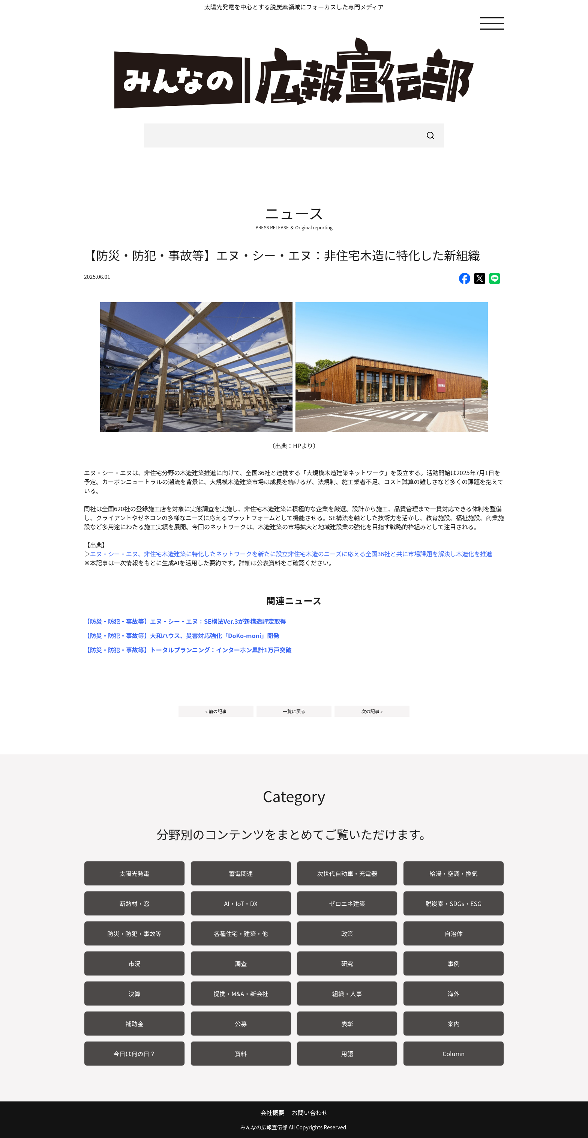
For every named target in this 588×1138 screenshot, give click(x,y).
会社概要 (272, 1112)
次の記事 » (372, 711)
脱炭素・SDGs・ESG (454, 903)
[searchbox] (294, 135)
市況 (134, 963)
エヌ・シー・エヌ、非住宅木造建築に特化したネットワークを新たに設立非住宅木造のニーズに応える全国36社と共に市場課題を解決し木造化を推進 (291, 553)
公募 (241, 1023)
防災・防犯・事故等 (134, 933)
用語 (347, 1053)
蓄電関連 (241, 873)
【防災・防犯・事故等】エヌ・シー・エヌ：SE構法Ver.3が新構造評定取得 (185, 621)
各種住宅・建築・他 (241, 933)
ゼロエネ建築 (347, 903)
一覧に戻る (294, 711)
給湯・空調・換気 (454, 873)
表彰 (347, 1023)
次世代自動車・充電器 (347, 873)
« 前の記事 (216, 711)
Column (453, 1053)
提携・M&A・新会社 (240, 993)
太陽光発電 (134, 873)
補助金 (134, 1023)
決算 (134, 993)
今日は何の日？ (134, 1053)
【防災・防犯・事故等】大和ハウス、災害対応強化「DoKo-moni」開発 (181, 635)
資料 (241, 1053)
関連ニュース (294, 600)
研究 (347, 963)
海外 (454, 993)
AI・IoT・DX (241, 903)
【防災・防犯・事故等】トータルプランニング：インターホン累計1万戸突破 (187, 649)
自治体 (454, 933)
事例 (454, 963)
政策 (347, 933)
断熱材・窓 (134, 903)
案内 (454, 1023)
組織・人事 (347, 993)
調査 (241, 963)
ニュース (294, 213)
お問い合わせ (310, 1112)
